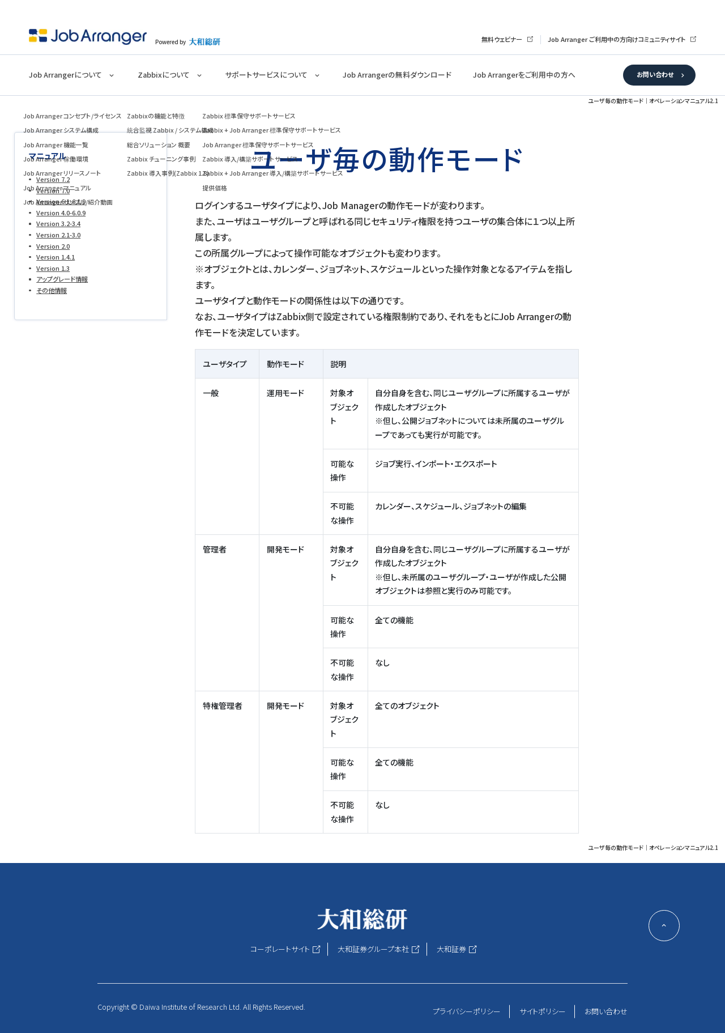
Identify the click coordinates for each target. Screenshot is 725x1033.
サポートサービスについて (266, 74)
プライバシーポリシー (467, 1011)
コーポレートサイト (280, 948)
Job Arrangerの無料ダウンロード (397, 74)
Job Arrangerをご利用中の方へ (524, 74)
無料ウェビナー (501, 39)
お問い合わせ (655, 74)
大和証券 (451, 948)
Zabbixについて (164, 74)
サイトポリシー (542, 1011)
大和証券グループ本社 (373, 948)
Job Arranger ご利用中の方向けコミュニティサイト (616, 39)
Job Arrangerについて (65, 74)
